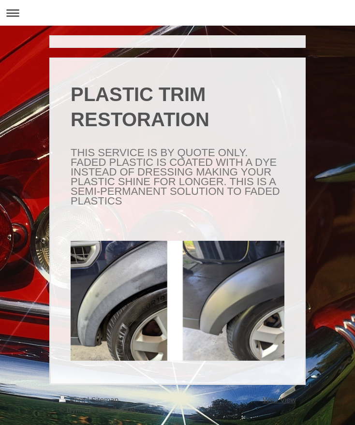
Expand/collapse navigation (177, 12)
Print (73, 400)
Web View (279, 400)
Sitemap (104, 400)
